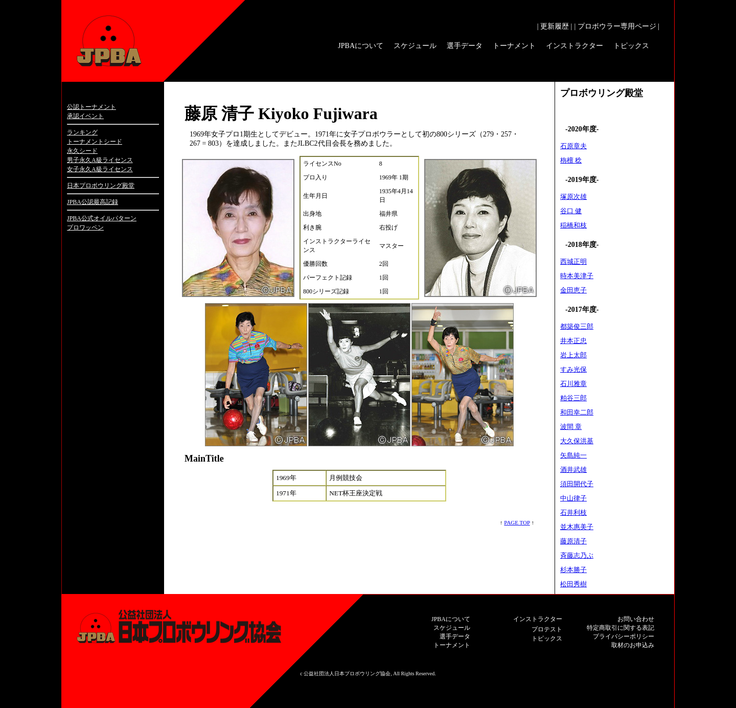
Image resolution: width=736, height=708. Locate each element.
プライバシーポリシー (623, 636)
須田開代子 (576, 484)
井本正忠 (573, 341)
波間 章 (571, 426)
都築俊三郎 (576, 326)
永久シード (82, 150)
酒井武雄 (573, 469)
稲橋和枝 (573, 225)
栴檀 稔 (571, 160)
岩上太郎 (573, 355)
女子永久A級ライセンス (100, 169)
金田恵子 (573, 290)
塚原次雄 (573, 196)
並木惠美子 (576, 527)
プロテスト (547, 629)
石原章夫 (573, 146)
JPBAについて (360, 46)
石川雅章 (573, 383)
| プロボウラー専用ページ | (616, 26)
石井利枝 (573, 512)
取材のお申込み (632, 645)
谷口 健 (571, 211)
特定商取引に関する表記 (620, 627)
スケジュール (415, 46)
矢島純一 (573, 455)
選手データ (464, 46)
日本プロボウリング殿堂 (100, 185)
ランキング (82, 132)
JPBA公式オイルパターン (101, 218)
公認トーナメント (91, 106)
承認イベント (85, 116)
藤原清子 (573, 541)
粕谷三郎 (573, 398)
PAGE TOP (517, 522)
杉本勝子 (573, 570)
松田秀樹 (573, 584)
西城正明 (573, 261)
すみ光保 (573, 369)
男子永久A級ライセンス (100, 160)
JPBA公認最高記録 (92, 201)
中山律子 (573, 498)
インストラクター (574, 46)
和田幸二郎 (576, 412)
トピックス (631, 46)
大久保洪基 (576, 441)
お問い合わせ (635, 619)
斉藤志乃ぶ (576, 555)
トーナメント (514, 46)
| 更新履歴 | (554, 26)
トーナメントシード (94, 141)
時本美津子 (576, 276)
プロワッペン (85, 227)
